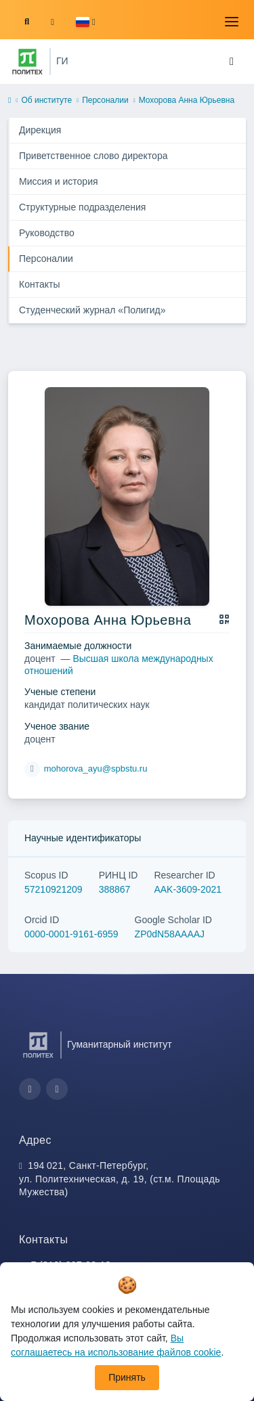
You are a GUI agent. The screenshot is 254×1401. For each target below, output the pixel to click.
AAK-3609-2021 (187, 889)
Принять (127, 1377)
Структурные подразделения (82, 207)
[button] (86, 22)
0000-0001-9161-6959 (71, 934)
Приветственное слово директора (93, 155)
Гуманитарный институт (119, 1044)
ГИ (62, 60)
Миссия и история (58, 181)
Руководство (47, 232)
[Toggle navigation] (231, 21)
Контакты (39, 284)
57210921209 (53, 889)
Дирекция (40, 130)
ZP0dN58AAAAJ (170, 934)
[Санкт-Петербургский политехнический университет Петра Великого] (27, 62)
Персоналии (105, 100)
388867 (115, 889)
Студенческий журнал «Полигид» (92, 310)
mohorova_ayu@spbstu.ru (96, 768)
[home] (9, 101)
